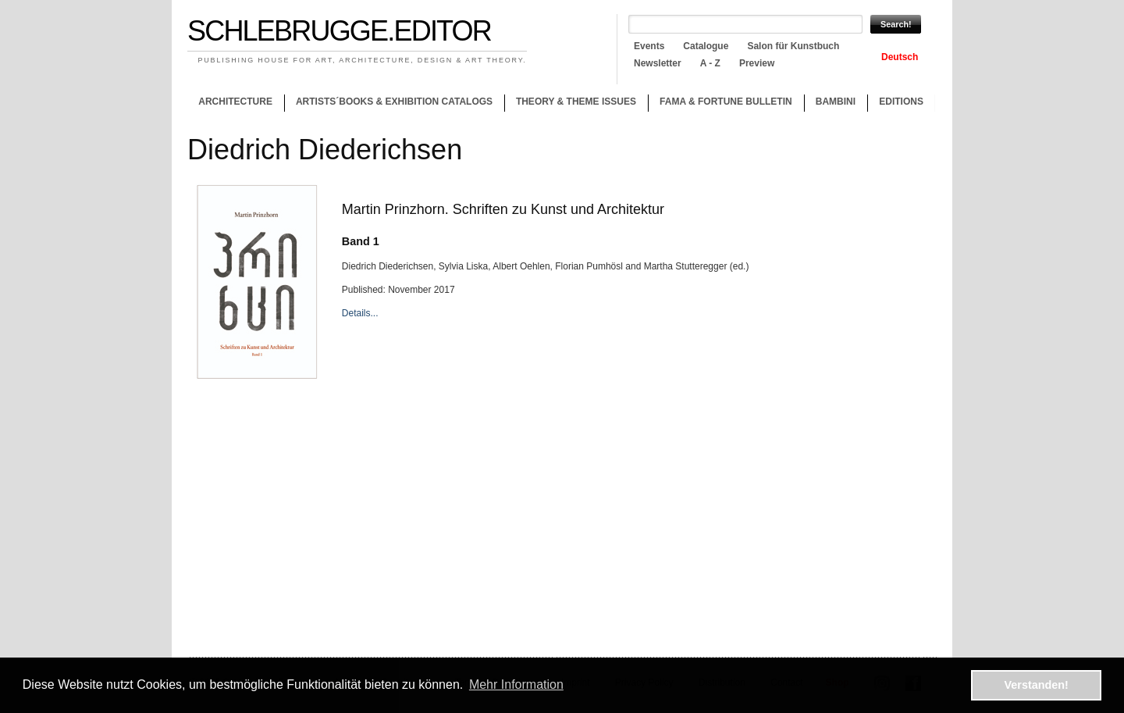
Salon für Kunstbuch (793, 46)
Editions (901, 101)
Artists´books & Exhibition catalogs (394, 101)
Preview (756, 63)
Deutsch (899, 57)
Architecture (235, 101)
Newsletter (657, 63)
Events (649, 46)
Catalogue (705, 46)
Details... (360, 313)
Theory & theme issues (572, 104)
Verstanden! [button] (1037, 685)
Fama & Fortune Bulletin (726, 101)
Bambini (835, 101)
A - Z (710, 63)
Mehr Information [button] (516, 684)
